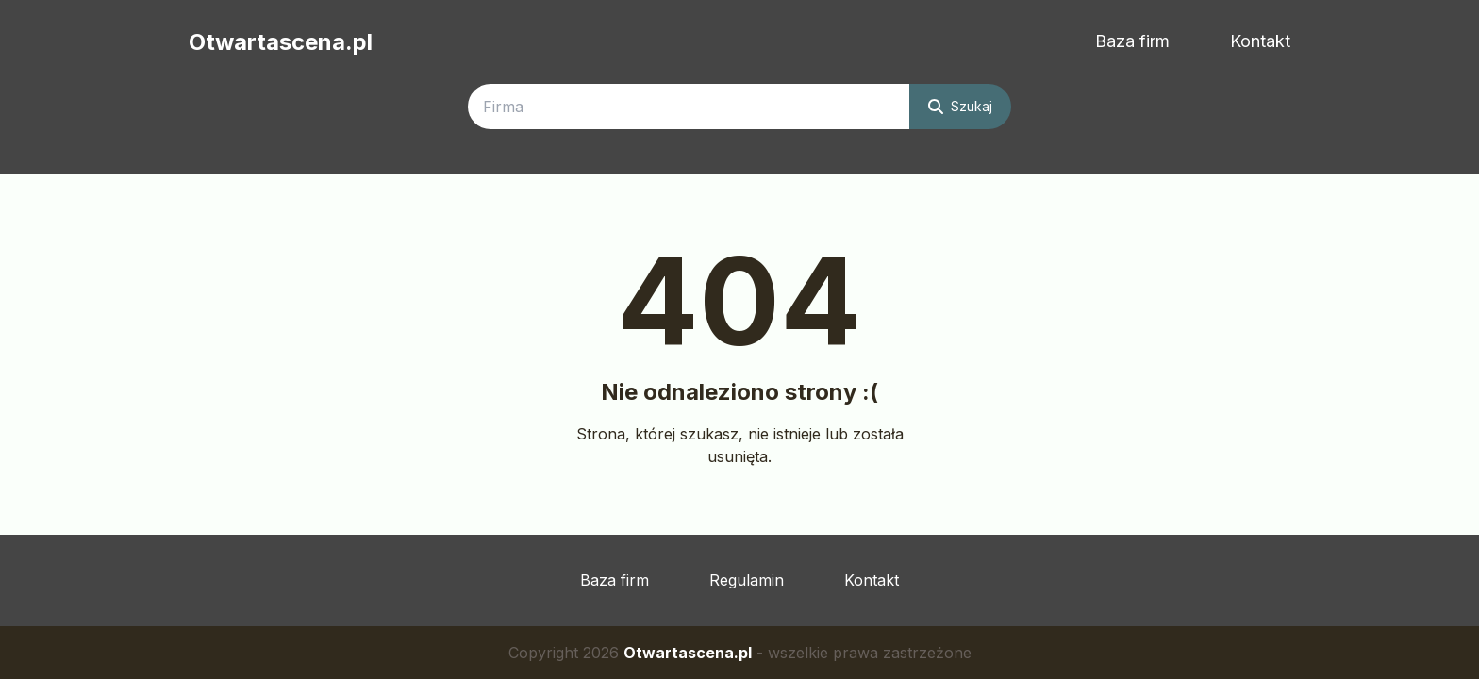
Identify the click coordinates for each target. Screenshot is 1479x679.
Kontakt (1260, 41)
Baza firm (1132, 41)
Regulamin (746, 580)
